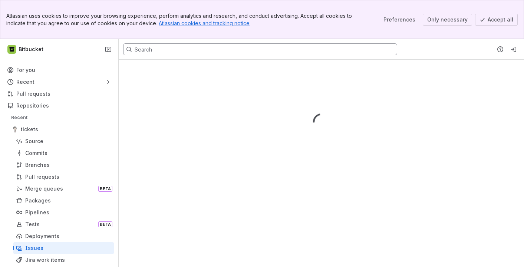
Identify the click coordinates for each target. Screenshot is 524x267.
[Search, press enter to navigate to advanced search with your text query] (260, 49)
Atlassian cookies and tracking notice (204, 23)
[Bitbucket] (26, 49)
